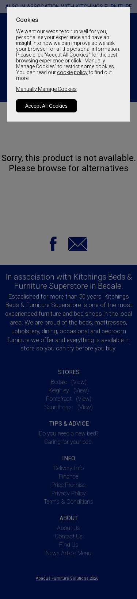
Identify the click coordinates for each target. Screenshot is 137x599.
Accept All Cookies (46, 106)
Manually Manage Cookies (46, 89)
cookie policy (72, 72)
